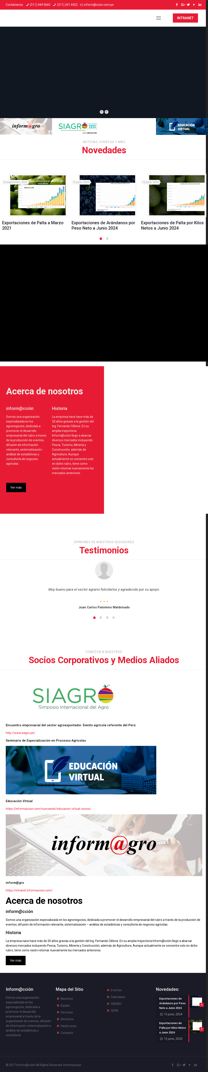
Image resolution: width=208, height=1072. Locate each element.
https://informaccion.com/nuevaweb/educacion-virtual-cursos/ (48, 807)
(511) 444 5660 (40, 4)
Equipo (65, 1004)
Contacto (67, 1031)
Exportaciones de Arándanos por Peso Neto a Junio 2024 (103, 225)
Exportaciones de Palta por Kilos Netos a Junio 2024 (172, 225)
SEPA (114, 1009)
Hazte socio (69, 1024)
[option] (34, 204)
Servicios (67, 1011)
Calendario (118, 995)
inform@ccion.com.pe (99, 4)
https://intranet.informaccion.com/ (29, 889)
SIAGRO (116, 1002)
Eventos (116, 989)
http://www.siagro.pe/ (20, 731)
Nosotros (67, 997)
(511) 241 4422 (67, 4)
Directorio (67, 1018)
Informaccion (72, 1063)
